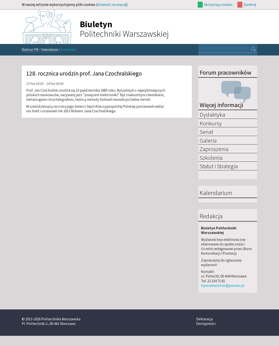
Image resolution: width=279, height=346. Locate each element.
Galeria (208, 140)
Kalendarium (49, 49)
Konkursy (211, 123)
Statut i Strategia (219, 166)
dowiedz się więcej (111, 4)
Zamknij (249, 4)
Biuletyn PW (30, 49)
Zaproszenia (214, 148)
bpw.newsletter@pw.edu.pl (222, 285)
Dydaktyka (212, 114)
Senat (206, 131)
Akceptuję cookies (218, 4)
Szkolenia (211, 157)
